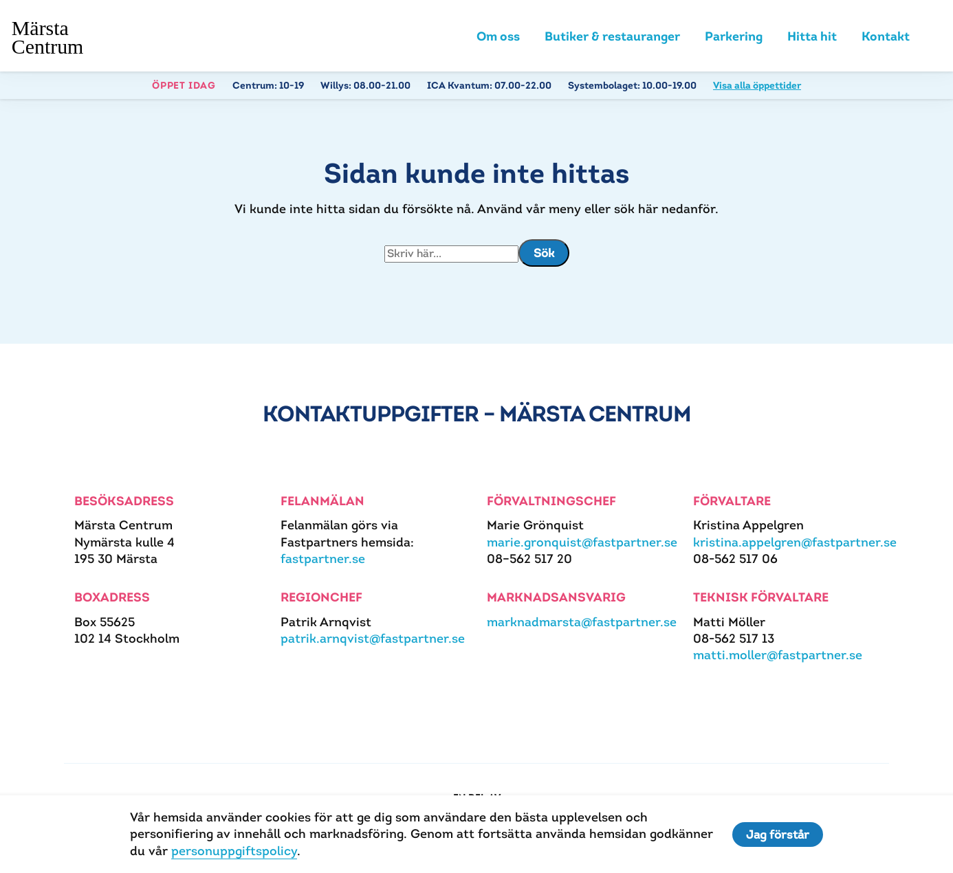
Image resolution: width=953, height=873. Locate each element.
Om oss (498, 36)
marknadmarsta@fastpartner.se (582, 622)
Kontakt (886, 36)
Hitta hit (812, 36)
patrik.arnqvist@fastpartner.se (373, 638)
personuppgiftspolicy (234, 851)
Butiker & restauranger (612, 36)
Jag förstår (777, 834)
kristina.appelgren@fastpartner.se (795, 542)
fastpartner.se (323, 558)
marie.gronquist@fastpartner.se (582, 542)
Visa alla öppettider (757, 85)
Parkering (734, 36)
